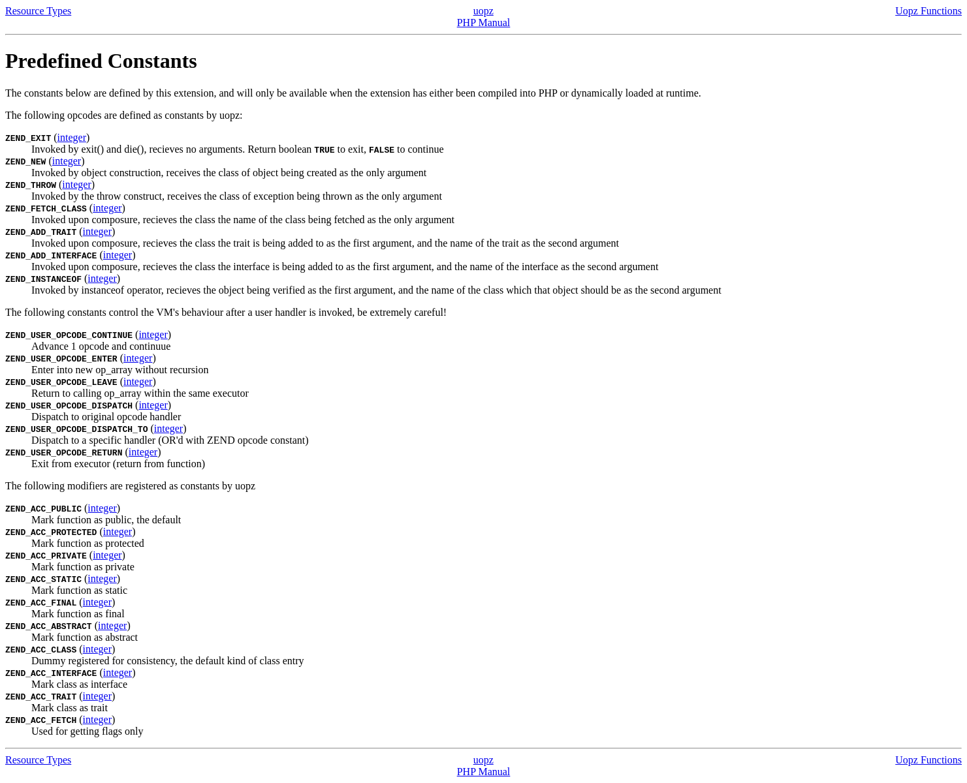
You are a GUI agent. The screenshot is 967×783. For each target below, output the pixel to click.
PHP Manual (484, 22)
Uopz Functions (928, 10)
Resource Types (38, 10)
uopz (483, 10)
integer (71, 137)
